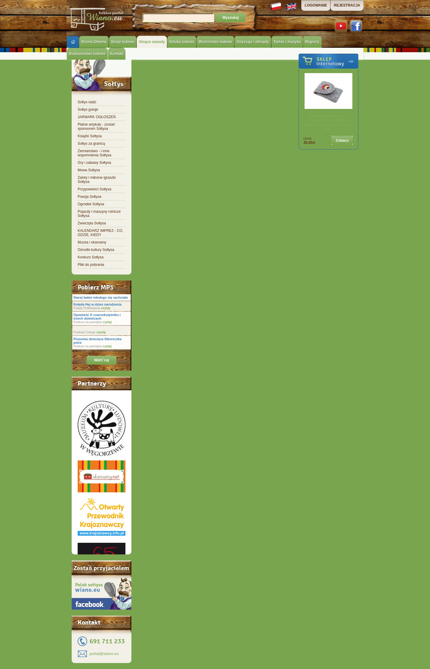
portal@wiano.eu (104, 653)
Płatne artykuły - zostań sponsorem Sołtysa (96, 126)
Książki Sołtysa (90, 136)
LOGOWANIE (316, 5)
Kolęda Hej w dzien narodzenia (97, 304)
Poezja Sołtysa (89, 197)
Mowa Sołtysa (89, 170)
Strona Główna (94, 42)
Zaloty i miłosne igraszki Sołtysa (97, 179)
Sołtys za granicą (91, 143)
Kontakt (117, 54)
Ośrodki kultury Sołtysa (96, 250)
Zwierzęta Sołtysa (92, 223)
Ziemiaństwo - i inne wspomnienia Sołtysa (94, 153)
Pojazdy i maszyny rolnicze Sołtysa (99, 213)
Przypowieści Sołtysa (94, 189)
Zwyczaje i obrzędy (252, 42)
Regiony (312, 42)
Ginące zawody (152, 42)
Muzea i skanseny (92, 242)
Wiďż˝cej (101, 360)
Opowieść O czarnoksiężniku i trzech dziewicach (97, 316)
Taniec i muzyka (287, 42)
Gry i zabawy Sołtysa (94, 163)
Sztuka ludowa (181, 42)
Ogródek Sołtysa (91, 204)
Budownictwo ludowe (87, 54)
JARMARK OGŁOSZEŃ (97, 117)
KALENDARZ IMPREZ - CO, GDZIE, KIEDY (100, 233)
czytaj (105, 308)
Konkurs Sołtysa (91, 257)
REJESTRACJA (347, 5)
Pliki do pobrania (91, 265)
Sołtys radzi (87, 102)
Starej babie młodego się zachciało (100, 297)
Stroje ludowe (123, 42)
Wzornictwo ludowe (215, 42)
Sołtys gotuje (88, 109)
